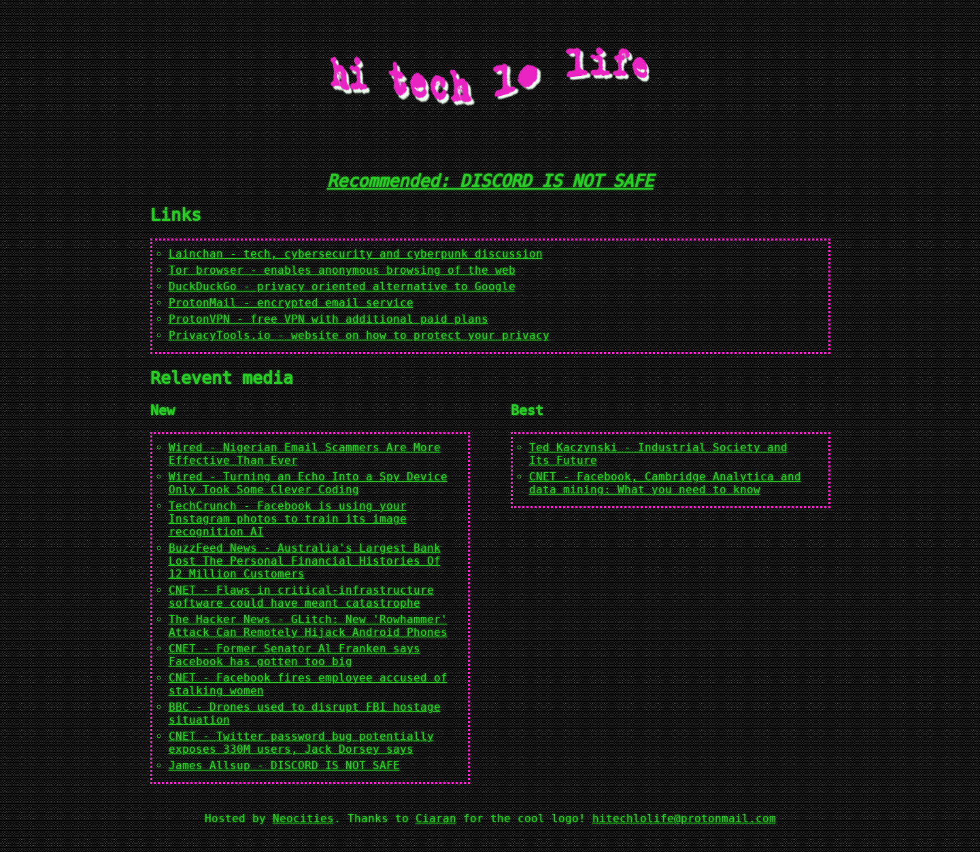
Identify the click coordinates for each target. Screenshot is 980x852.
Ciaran (436, 818)
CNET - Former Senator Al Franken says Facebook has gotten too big (294, 655)
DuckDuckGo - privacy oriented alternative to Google (342, 286)
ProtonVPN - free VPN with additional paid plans (328, 319)
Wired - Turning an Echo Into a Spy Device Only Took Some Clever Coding (308, 483)
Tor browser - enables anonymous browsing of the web (342, 270)
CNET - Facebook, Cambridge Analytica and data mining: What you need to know (665, 483)
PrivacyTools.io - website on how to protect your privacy (359, 335)
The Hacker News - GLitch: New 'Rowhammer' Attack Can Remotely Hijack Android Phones (308, 626)
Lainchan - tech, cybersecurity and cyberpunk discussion (356, 253)
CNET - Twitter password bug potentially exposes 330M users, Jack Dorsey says (301, 743)
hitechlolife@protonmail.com (684, 818)
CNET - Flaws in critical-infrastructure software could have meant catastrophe (301, 596)
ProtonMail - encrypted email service (291, 302)
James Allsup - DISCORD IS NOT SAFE (284, 765)
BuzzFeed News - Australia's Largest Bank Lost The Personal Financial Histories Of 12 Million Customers (305, 561)
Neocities (303, 818)
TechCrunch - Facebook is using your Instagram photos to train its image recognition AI (288, 518)
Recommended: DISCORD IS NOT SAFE (490, 181)
